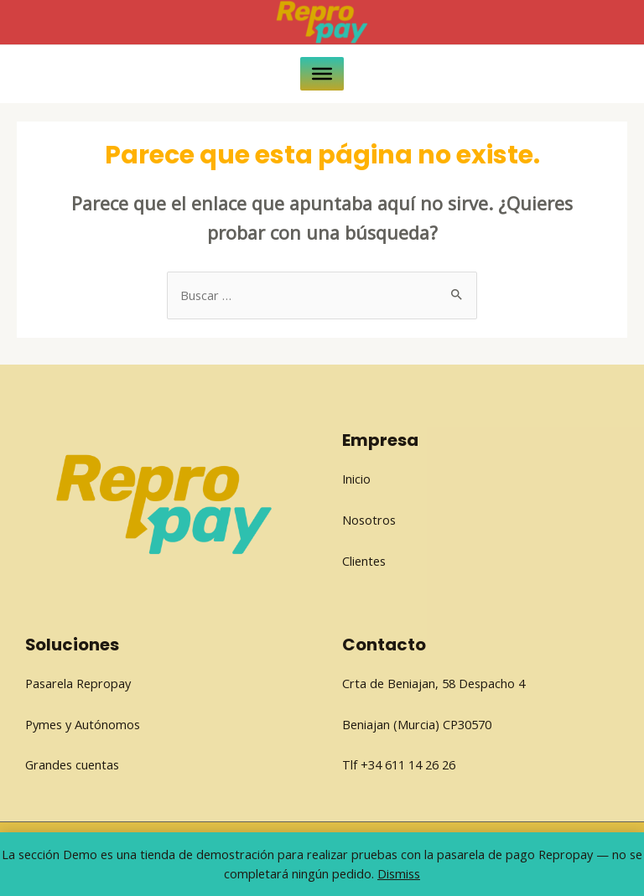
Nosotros (369, 519)
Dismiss (398, 873)
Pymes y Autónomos (82, 724)
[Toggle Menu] (322, 74)
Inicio (356, 478)
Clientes (364, 560)
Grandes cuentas (72, 764)
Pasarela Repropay (78, 683)
